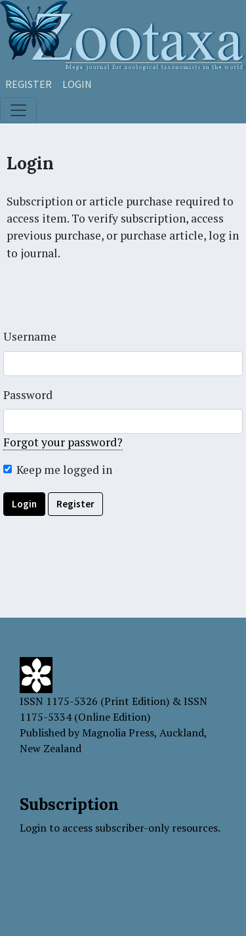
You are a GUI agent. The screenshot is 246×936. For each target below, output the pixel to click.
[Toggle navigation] (18, 110)
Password (27, 394)
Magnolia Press (118, 732)
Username (29, 336)
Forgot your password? (63, 442)
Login (77, 84)
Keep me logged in (64, 469)
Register (28, 84)
